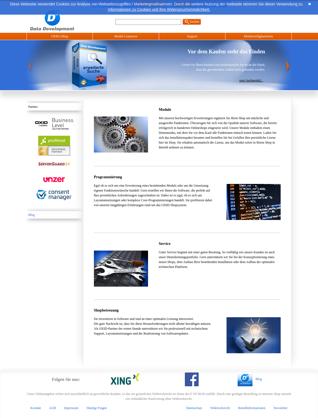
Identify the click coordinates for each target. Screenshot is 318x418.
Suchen (194, 22)
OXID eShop (59, 36)
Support (192, 36)
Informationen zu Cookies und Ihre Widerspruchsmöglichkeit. (159, 9)
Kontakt (36, 408)
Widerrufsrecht (220, 408)
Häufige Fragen (97, 408)
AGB (52, 408)
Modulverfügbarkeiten (258, 36)
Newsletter (281, 408)
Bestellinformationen (251, 408)
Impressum (71, 408)
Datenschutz (194, 408)
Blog (31, 215)
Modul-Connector (125, 36)
